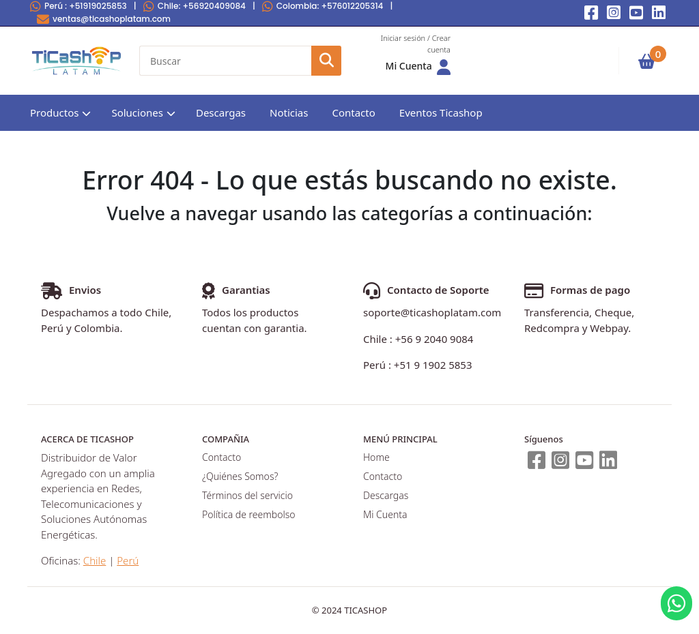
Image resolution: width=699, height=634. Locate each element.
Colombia (323, 6)
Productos (54, 112)
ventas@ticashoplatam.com (104, 19)
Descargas (221, 112)
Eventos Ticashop (441, 112)
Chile (194, 6)
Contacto (353, 112)
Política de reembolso (248, 514)
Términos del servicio (247, 495)
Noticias (289, 112)
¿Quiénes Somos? (240, 476)
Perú (78, 6)
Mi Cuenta (385, 514)
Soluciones (137, 112)
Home (376, 457)
